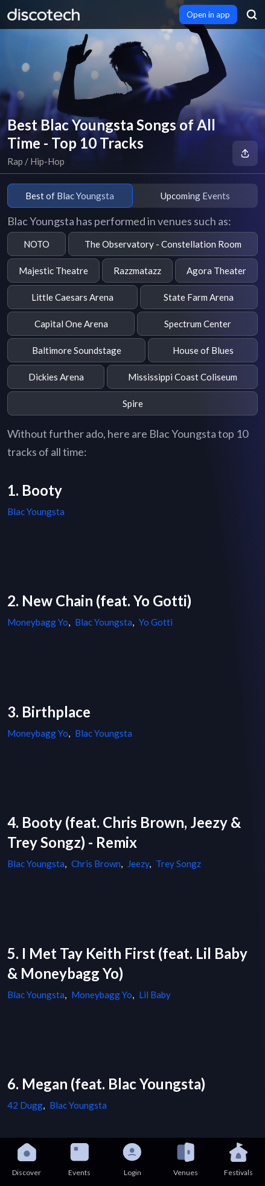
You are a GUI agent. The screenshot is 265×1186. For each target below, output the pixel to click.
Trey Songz (178, 863)
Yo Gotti (156, 622)
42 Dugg (25, 1105)
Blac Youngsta (36, 511)
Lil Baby (155, 994)
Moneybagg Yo (37, 622)
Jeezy (138, 863)
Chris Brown (96, 863)
